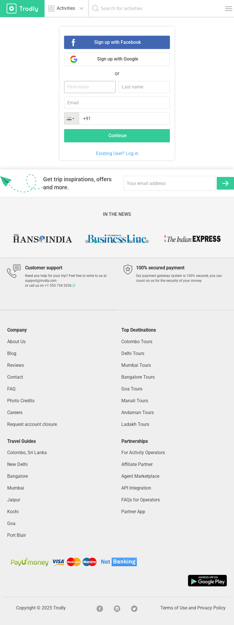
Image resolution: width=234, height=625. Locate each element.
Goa (11, 523)
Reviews (15, 365)
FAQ (11, 389)
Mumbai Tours (136, 365)
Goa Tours (131, 389)
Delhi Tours (132, 353)
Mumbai (15, 488)
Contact (15, 377)
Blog (11, 353)
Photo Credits (20, 400)
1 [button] (87, 241)
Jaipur (13, 500)
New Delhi (17, 464)
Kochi (13, 511)
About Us (16, 341)
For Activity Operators (143, 452)
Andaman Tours (137, 412)
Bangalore (17, 476)
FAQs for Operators (140, 500)
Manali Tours (134, 400)
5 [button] (121, 241)
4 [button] (113, 241)
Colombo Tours (136, 341)
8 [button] (147, 241)
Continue (117, 135)
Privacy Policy (211, 608)
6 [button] (130, 241)
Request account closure (32, 424)
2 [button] (95, 241)
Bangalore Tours (138, 377)
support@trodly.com (41, 281)
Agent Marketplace (140, 476)
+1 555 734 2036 (60, 286)
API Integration (136, 488)
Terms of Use (173, 608)
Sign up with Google (117, 59)
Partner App (133, 511)
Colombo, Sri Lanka (27, 452)
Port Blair (16, 535)
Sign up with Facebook (117, 42)
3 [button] (104, 241)
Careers (14, 412)
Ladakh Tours (135, 424)
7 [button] (138, 241)
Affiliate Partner (137, 464)
